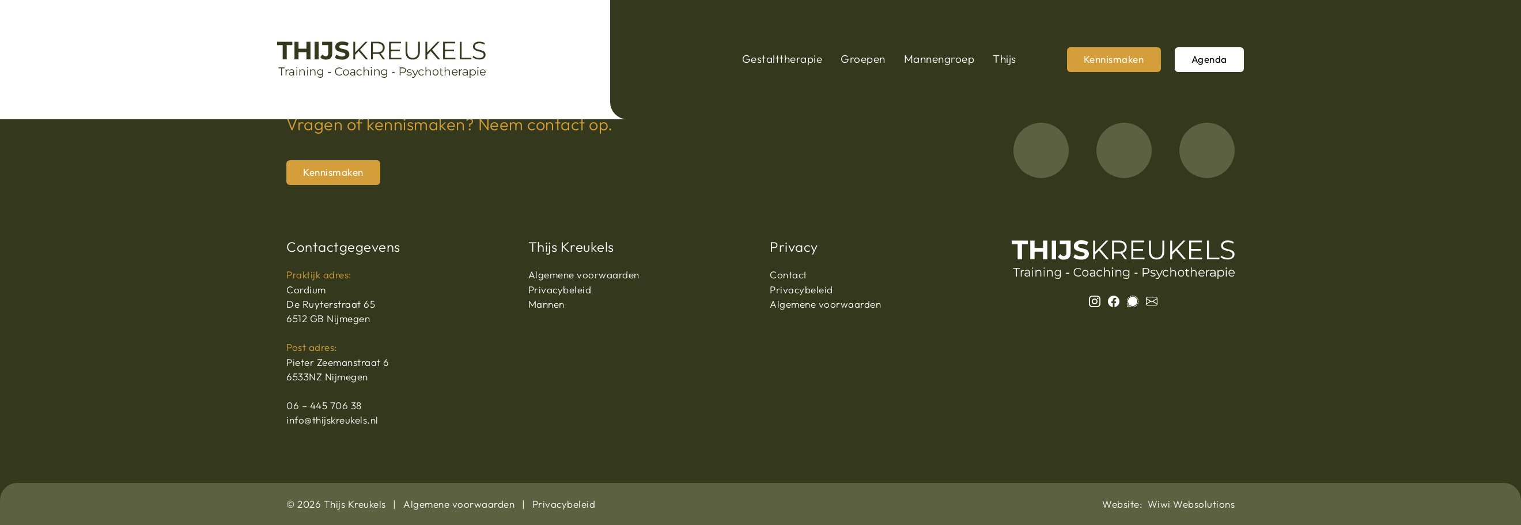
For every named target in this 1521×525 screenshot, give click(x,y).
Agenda (1209, 59)
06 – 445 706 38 (324, 405)
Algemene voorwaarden (584, 275)
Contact (788, 275)
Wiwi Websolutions (1191, 504)
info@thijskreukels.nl (332, 420)
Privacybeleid (560, 290)
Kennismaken (1114, 59)
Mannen (546, 304)
